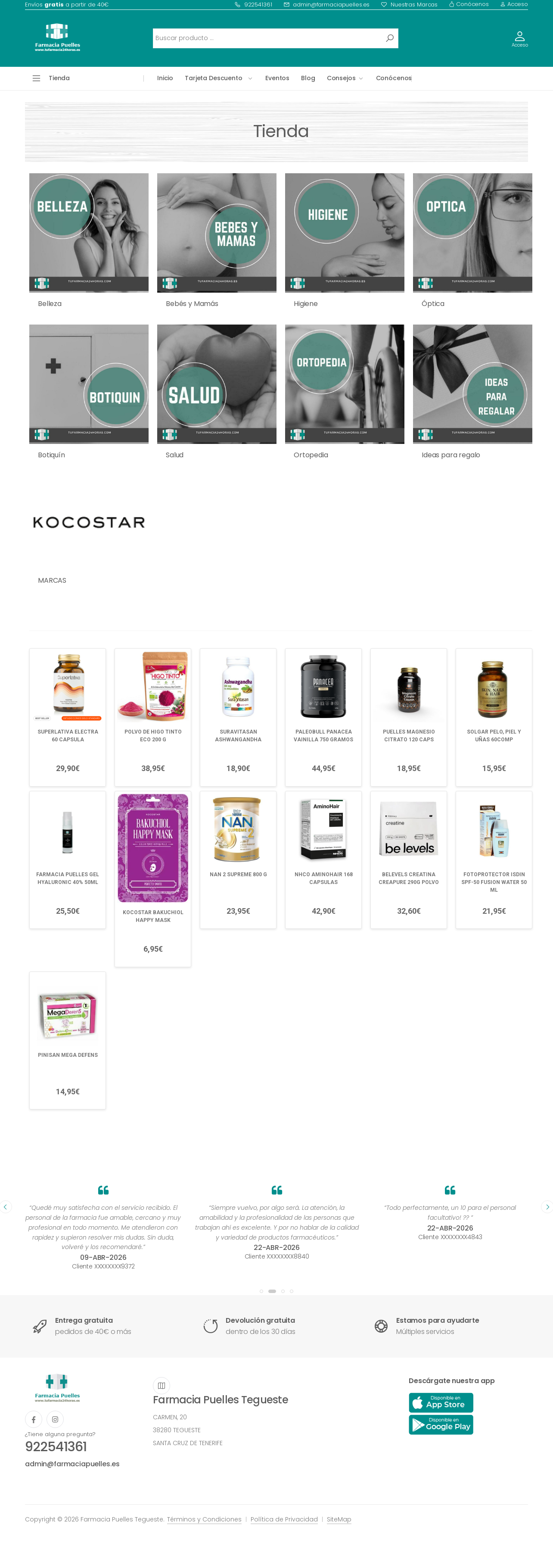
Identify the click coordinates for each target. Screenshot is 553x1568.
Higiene (306, 304)
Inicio (165, 78)
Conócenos (469, 4)
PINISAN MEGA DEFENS (68, 1055)
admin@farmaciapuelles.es (326, 4)
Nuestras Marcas (409, 4)
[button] (261, 1291)
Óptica (433, 304)
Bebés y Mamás (192, 304)
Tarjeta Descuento (213, 78)
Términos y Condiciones (204, 1519)
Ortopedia (311, 455)
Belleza (50, 304)
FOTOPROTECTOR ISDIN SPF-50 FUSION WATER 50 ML (494, 882)
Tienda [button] (59, 78)
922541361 (253, 4)
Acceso (514, 4)
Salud (174, 455)
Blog (308, 78)
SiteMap (339, 1519)
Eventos (277, 78)
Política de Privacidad (284, 1519)
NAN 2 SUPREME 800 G (238, 874)
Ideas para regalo (451, 455)
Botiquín (51, 455)
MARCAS (52, 580)
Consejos (341, 78)
